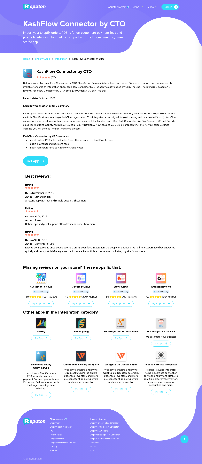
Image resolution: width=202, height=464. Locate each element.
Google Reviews (57, 439)
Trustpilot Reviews (98, 419)
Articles (93, 446)
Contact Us (94, 443)
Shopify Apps (42, 58)
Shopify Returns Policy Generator (104, 439)
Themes (53, 450)
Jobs (92, 450)
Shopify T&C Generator (100, 431)
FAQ (51, 431)
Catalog (53, 446)
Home (26, 58)
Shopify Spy (55, 423)
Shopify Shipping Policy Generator (105, 435)
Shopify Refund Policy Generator (104, 427)
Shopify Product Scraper (61, 427)
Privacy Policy (56, 435)
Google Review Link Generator (63, 443)
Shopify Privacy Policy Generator (104, 423)
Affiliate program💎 (118, 6)
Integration (61, 58)
